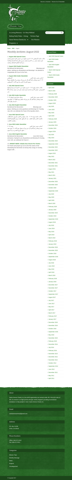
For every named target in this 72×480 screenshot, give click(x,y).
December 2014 (53, 344)
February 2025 (52, 119)
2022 (13, 48)
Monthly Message (14, 458)
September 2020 (53, 191)
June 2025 (51, 109)
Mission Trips (13, 455)
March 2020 (51, 203)
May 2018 (51, 269)
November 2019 (53, 213)
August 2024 (52, 131)
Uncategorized (13, 466)
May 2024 (51, 137)
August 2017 (52, 297)
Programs (13, 43)
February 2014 (52, 350)
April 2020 (51, 200)
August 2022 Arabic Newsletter (18, 76)
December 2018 (53, 247)
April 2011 (51, 378)
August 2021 (52, 169)
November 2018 (53, 250)
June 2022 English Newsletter (18, 134)
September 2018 (53, 256)
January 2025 (52, 122)
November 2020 (53, 184)
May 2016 (51, 335)
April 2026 (51, 87)
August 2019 (52, 222)
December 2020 (53, 181)
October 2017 (52, 291)
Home (9, 48)
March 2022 (51, 159)
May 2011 (51, 375)
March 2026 (51, 90)
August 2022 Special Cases (17, 56)
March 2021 (51, 175)
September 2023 (53, 144)
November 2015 (53, 338)
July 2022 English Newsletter (18, 105)
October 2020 (52, 188)
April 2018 (51, 272)
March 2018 (51, 275)
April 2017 (51, 310)
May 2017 (51, 306)
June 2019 (51, 228)
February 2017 (52, 316)
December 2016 (53, 322)
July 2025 (51, 106)
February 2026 (52, 94)
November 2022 (53, 150)
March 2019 (51, 238)
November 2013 (53, 353)
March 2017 (51, 313)
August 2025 (52, 103)
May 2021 (51, 172)
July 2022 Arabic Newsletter (17, 95)
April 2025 (51, 116)
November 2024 (53, 125)
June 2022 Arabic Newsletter (17, 124)
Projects (11, 463)
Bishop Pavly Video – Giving (18, 36)
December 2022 (53, 147)
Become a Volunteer (46, 1)
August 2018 (52, 259)
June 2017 (51, 303)
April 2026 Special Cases (56, 56)
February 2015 (52, 341)
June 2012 (51, 369)
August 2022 (52, 153)
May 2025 (51, 112)
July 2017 (51, 300)
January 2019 (52, 244)
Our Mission (35, 39)
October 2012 (52, 363)
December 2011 (53, 372)
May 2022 (51, 156)
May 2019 (51, 231)
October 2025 (52, 100)
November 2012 (53, 360)
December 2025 (53, 97)
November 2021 (53, 166)
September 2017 (53, 294)
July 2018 (51, 263)
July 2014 (51, 347)
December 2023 (53, 141)
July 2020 (51, 194)
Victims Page (34, 36)
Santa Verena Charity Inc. (18, 40)
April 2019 (51, 234)
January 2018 (52, 281)
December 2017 (53, 285)
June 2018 (51, 266)
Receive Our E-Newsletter (58, 1)
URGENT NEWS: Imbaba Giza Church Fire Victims (25, 143)
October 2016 (52, 328)
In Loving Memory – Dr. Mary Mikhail (21, 33)
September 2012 (53, 366)
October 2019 (52, 216)
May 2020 (51, 197)
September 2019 (53, 219)
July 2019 (51, 225)
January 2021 (52, 178)
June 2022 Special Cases (16, 114)
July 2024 (51, 134)
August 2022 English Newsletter (18, 66)
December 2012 (53, 356)
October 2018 (52, 253)
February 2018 (52, 278)
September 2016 (53, 331)
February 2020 (52, 206)
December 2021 (53, 162)
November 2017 (53, 288)
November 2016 (53, 325)
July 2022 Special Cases (16, 85)
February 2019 (52, 241)
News (11, 460)
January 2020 (52, 209)
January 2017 (52, 319)
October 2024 (52, 128)
